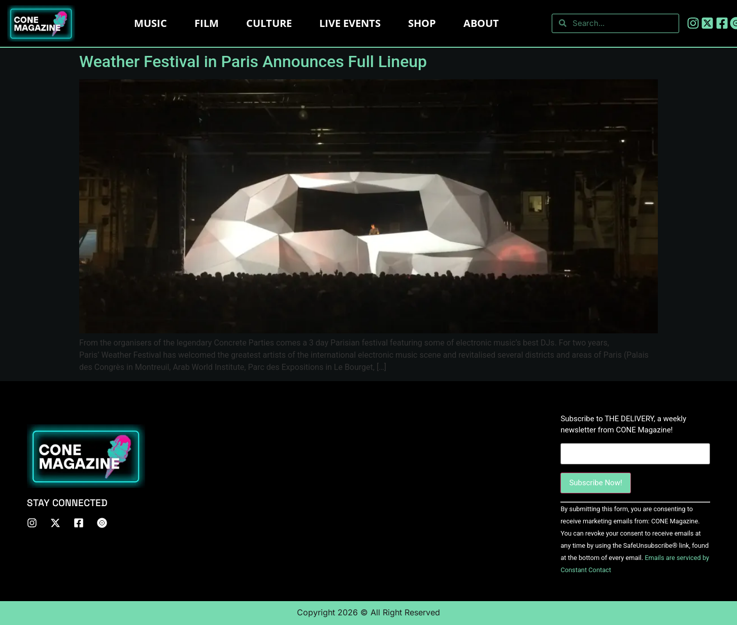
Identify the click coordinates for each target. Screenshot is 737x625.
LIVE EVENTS (350, 23)
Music (150, 23)
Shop (422, 23)
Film (206, 23)
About (481, 23)
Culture (269, 23)
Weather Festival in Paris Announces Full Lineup (253, 61)
